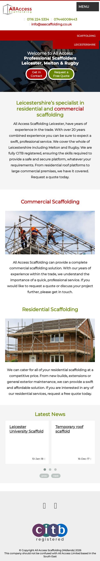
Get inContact (36, 74)
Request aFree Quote (61, 74)
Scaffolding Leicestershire (85, 40)
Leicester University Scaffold (26, 429)
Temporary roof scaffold (69, 429)
